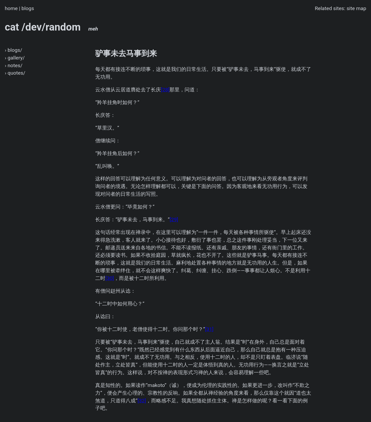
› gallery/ (15, 58)
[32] (141, 401)
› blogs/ (13, 50)
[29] (174, 219)
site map (356, 8)
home (11, 8)
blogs (28, 8)
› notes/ (13, 65)
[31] (209, 329)
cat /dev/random (51, 27)
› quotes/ (15, 73)
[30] (109, 278)
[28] (165, 90)
